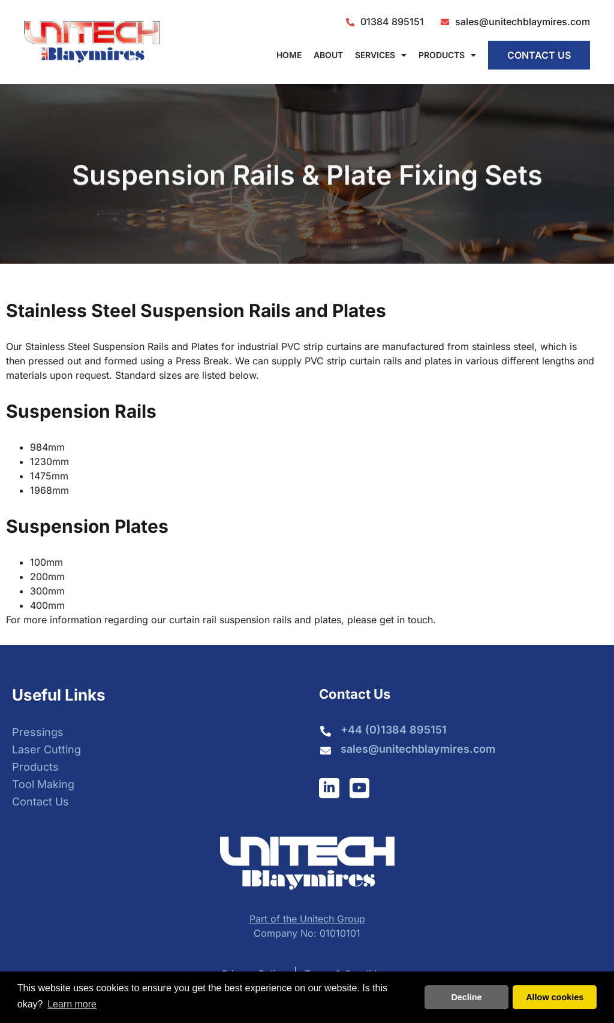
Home (289, 55)
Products (447, 55)
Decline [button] (466, 997)
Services (381, 55)
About (328, 55)
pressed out (55, 361)
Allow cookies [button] (554, 997)
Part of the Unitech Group (307, 919)
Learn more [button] (72, 1004)
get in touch (406, 620)
